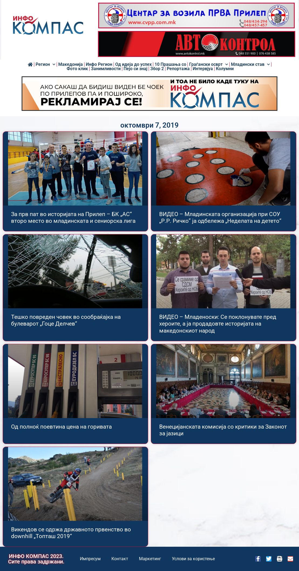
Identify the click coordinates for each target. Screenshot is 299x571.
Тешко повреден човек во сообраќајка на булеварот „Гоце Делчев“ (66, 320)
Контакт (119, 558)
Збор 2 (157, 69)
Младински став (250, 64)
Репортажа (178, 69)
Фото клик (77, 69)
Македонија (70, 64)
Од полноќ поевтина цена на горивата (61, 426)
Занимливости (106, 69)
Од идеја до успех (133, 64)
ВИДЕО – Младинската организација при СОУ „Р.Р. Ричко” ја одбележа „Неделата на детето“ (220, 217)
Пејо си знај (135, 69)
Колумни (225, 69)
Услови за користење (193, 558)
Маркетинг (150, 558)
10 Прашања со (170, 64)
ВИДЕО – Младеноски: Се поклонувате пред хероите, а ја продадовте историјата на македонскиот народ (217, 324)
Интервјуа (203, 69)
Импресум (90, 558)
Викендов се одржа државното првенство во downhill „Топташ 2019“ (71, 532)
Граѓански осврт (208, 64)
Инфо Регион (99, 64)
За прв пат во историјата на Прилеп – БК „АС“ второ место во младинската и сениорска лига (73, 217)
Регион (45, 64)
